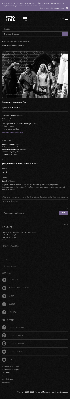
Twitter (8, 359)
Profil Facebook (13, 327)
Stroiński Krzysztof (8, 152)
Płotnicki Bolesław (8, 144)
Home (4, 42)
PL (64, 19)
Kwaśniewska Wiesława (10, 149)
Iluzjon (9, 304)
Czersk (4, 172)
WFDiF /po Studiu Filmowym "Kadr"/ (23, 123)
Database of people (10, 369)
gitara (4, 164)
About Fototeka (7, 379)
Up (66, 224)
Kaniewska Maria (16, 115)
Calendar (5, 376)
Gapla (8, 296)
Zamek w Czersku (8, 181)
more (4, 240)
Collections (6, 373)
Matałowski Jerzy (8, 147)
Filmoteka (10, 280)
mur (31, 164)
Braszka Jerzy (7, 154)
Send (63, 213)
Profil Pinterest (12, 335)
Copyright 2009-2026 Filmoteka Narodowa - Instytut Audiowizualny (42, 392)
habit (35, 164)
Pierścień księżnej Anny (15, 101)
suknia (26, 164)
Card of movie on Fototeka (12, 133)
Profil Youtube (12, 351)
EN (60, 18)
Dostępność (6, 382)
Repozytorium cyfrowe (16, 288)
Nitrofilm (9, 312)
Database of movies (10, 366)
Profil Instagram (13, 343)
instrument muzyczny (15, 164)
